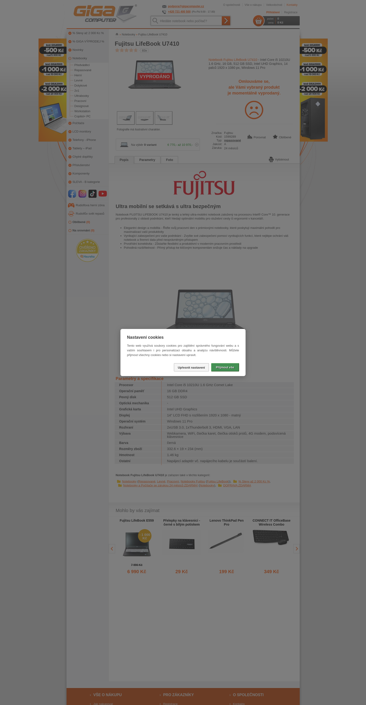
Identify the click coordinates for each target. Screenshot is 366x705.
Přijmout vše (225, 367)
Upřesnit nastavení (191, 367)
